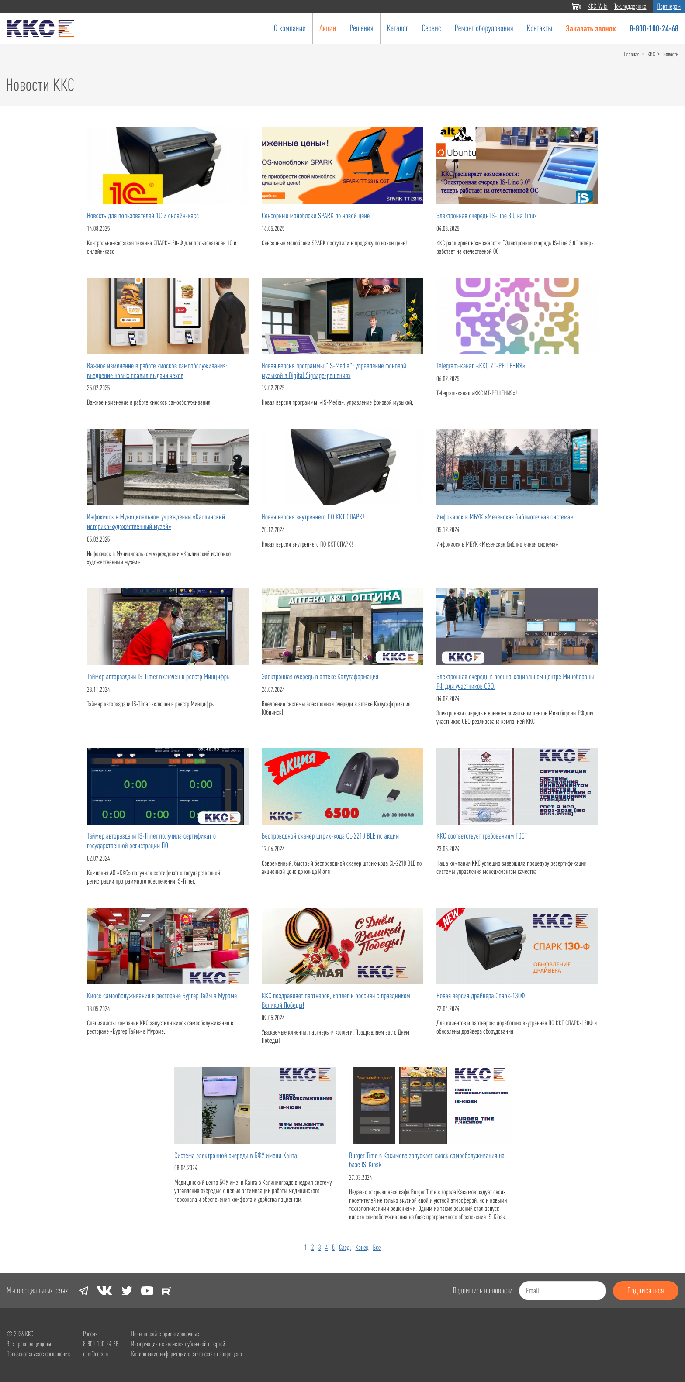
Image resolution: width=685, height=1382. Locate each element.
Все (377, 1247)
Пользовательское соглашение (38, 1354)
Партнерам (669, 6)
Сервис (431, 28)
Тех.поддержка (630, 6)
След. (345, 1247)
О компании (290, 28)
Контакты (539, 28)
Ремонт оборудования (484, 28)
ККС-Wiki (598, 6)
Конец (362, 1247)
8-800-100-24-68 (654, 28)
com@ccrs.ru (95, 1354)
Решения (361, 28)
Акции (327, 28)
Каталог (397, 28)
